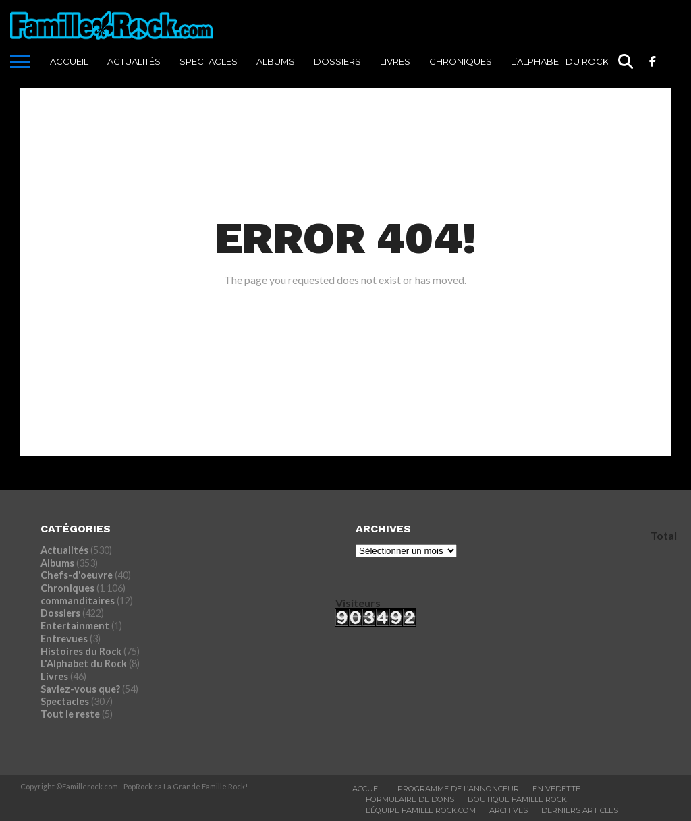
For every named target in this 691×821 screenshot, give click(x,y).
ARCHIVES (508, 810)
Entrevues (64, 638)
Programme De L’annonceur (458, 788)
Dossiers (337, 61)
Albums (275, 61)
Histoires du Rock (80, 651)
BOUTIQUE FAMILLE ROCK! (518, 799)
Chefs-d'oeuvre (76, 575)
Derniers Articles (579, 810)
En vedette (556, 788)
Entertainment (74, 625)
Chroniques (460, 61)
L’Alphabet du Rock (560, 61)
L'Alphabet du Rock (83, 663)
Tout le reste (70, 714)
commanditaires (77, 600)
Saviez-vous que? (80, 689)
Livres (395, 61)
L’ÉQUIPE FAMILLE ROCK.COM (421, 810)
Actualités (134, 61)
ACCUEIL (69, 61)
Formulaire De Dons (410, 799)
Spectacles (208, 61)
